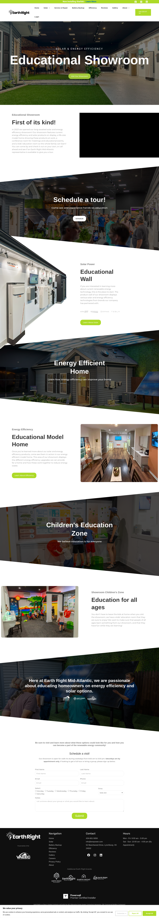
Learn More (91, 1)
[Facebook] (136, 2)
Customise (120, 913)
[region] (79, 911)
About (120, 8)
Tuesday (50, 783)
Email (37, 771)
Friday (83, 783)
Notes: (37, 790)
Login (128, 8)
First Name (39, 761)
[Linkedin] (147, 2)
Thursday (73, 783)
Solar (54, 8)
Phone (83, 771)
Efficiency (94, 8)
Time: (100, 781)
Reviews (103, 8)
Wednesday (62, 783)
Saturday (40, 786)
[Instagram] (141, 2)
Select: (38, 780)
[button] (57, 8)
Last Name (84, 761)
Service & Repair (66, 8)
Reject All (135, 913)
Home (47, 8)
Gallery (112, 8)
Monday (40, 783)
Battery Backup (81, 8)
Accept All (149, 913)
